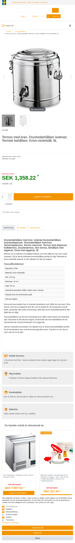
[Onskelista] (43, 16)
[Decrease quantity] (10, 198)
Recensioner (35, 228)
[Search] (55, 10)
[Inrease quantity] (10, 195)
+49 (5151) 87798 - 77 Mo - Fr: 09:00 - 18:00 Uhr (28, 2)
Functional (10, 520)
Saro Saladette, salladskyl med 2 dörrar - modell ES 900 (18, 476)
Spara (37, 538)
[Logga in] (22, 16)
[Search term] (35, 10)
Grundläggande (12, 506)
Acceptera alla (37, 528)
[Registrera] (34, 16)
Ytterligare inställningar (10, 523)
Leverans (16, 212)
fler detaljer (21, 228)
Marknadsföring (12, 512)
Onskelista (7, 204)
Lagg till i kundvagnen (52, 197)
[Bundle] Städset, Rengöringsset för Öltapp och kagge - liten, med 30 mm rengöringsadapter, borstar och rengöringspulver (55, 478)
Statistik (9, 509)
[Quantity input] (5, 196)
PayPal (8, 517)
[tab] (8, 227)
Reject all (37, 533)
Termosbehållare (20, 31)
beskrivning (8, 228)
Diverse (9, 31)
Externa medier (11, 514)
